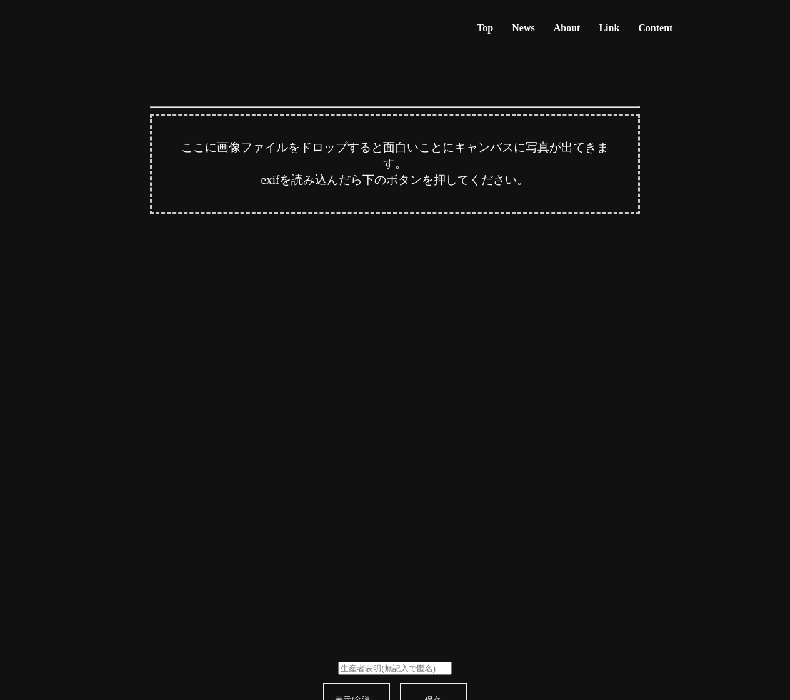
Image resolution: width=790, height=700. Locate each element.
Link (609, 27)
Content (655, 27)
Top (485, 27)
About (567, 27)
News (523, 27)
